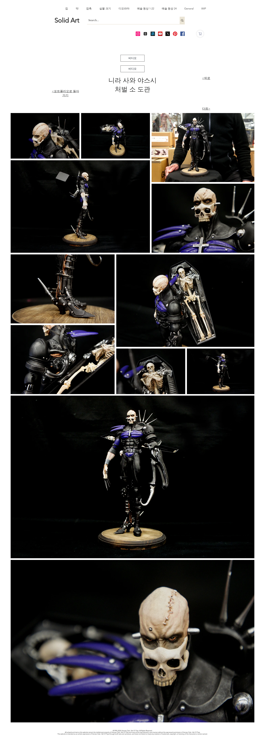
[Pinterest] (175, 34)
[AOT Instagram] (138, 34)
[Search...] (130, 20)
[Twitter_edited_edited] (167, 34)
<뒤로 (206, 78)
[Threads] (145, 34)
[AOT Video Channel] (160, 34)
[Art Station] (153, 34)
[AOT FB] (182, 34)
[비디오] (132, 58)
